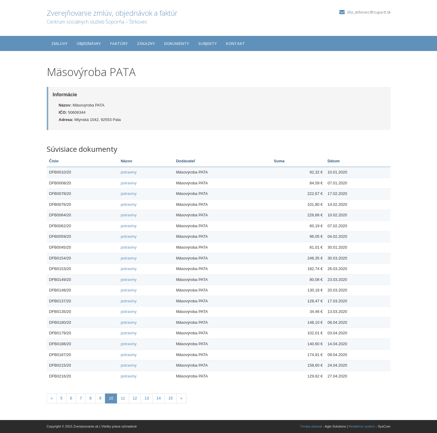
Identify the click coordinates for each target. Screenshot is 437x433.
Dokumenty (176, 43)
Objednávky (89, 43)
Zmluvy (59, 43)
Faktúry (119, 43)
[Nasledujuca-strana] (181, 398)
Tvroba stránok (311, 426)
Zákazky (146, 43)
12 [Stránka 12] (135, 398)
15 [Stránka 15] (170, 398)
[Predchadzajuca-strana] (52, 398)
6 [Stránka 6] (71, 398)
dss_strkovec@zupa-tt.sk (369, 12)
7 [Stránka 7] (81, 398)
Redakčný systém (362, 426)
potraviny (129, 172)
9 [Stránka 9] (100, 398)
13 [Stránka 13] (146, 398)
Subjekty (207, 43)
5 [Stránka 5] (61, 398)
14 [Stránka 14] (159, 398)
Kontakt (235, 43)
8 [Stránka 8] (90, 398)
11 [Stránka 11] (123, 398)
